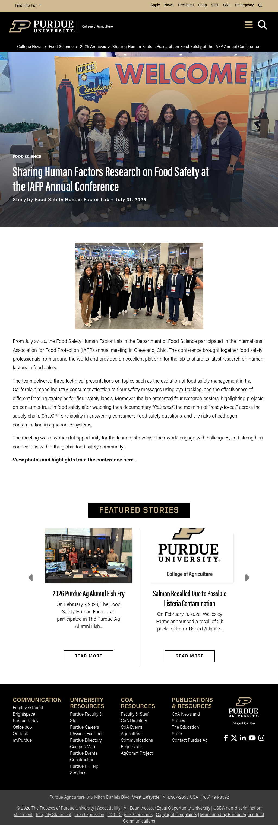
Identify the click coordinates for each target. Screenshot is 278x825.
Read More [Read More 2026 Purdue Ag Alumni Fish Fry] (88, 655)
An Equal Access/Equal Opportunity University (167, 808)
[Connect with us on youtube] (251, 738)
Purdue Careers (84, 727)
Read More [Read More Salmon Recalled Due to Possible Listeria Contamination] (190, 655)
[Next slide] (246, 577)
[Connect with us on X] (234, 738)
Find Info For (26, 6)
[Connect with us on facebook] (226, 738)
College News (29, 46)
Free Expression (89, 815)
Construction (82, 760)
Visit (214, 5)
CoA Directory (134, 721)
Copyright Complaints (176, 815)
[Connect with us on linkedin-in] (242, 738)
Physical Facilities (86, 734)
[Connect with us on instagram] (261, 738)
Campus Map (82, 747)
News (169, 5)
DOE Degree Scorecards (130, 815)
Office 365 (22, 727)
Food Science (61, 46)
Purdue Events (83, 753)
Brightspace (24, 714)
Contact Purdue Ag (190, 740)
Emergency (244, 5)
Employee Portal (28, 708)
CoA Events (132, 727)
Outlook (20, 734)
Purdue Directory (86, 740)
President (186, 5)
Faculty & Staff (134, 714)
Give (226, 5)
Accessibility (108, 808)
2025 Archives (93, 46)
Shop (202, 5)
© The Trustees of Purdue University (55, 808)
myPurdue (22, 740)
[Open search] (262, 26)
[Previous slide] (31, 577)
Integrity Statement (53, 815)
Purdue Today (25, 721)
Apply (155, 5)
